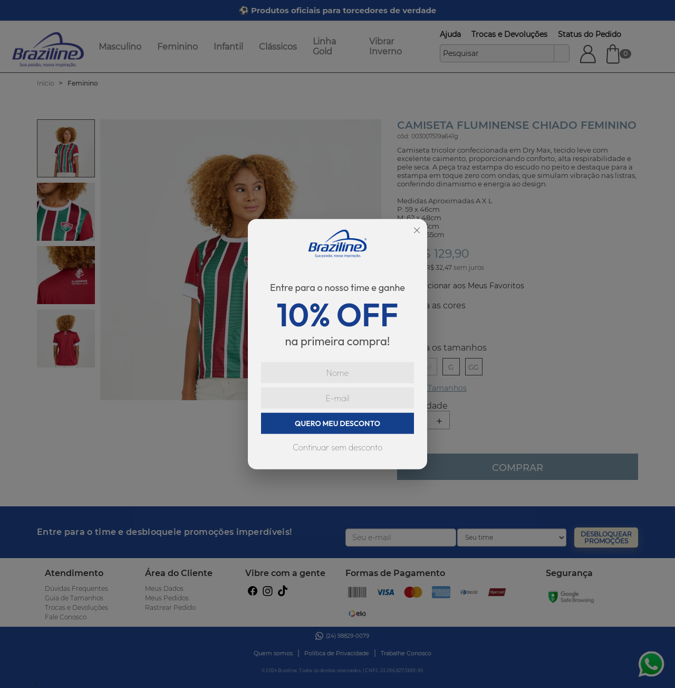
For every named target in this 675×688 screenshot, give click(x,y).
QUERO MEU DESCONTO (337, 423)
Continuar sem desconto (337, 447)
